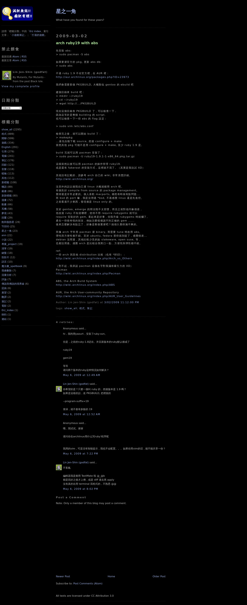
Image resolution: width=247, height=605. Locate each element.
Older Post (159, 576)
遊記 (4, 301)
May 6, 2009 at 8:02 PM (80, 488)
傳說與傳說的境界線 (13, 283)
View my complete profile (21, 86)
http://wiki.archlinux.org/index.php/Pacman (88, 273)
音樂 (4, 169)
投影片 (5, 257)
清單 (4, 248)
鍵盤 (4, 252)
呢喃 (4, 173)
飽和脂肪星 (8, 222)
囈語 (4, 186)
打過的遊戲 (38, 35)
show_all (7, 129)
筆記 (4, 160)
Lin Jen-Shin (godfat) (76, 383)
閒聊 (4, 138)
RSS (24, 56)
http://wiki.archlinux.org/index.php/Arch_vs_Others (94, 258)
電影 (4, 305)
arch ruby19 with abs (77, 43)
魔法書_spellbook (12, 266)
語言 (4, 261)
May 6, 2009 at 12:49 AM (81, 375)
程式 (4, 133)
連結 (4, 319)
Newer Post (63, 576)
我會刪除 (7, 270)
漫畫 (4, 200)
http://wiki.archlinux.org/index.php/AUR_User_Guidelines (98, 296)
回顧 (4, 164)
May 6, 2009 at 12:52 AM (81, 414)
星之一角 (7, 230)
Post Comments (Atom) (87, 583)
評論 (4, 279)
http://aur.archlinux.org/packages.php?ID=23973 (92, 77)
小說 (4, 239)
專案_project (9, 244)
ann (4, 235)
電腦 (4, 155)
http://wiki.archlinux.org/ (74, 179)
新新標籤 (7, 195)
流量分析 (7, 274)
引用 (4, 151)
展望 (4, 292)
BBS (4, 314)
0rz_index (8, 310)
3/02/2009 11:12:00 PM (121, 302)
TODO (5, 226)
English (6, 147)
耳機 (4, 208)
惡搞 (4, 288)
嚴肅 (4, 191)
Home (111, 576)
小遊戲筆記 (18, 35)
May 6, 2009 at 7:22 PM (80, 453)
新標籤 (5, 182)
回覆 (4, 217)
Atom (15, 56)
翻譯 (4, 296)
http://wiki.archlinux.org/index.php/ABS (85, 284)
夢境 (4, 213)
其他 (4, 177)
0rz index (35, 31)
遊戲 (4, 142)
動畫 (4, 204)
